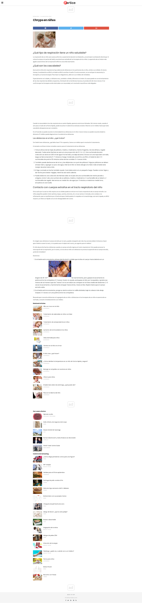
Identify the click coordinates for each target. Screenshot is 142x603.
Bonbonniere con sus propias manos (54, 496)
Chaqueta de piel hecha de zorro (53, 504)
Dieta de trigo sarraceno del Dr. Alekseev (56, 488)
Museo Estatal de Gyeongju (52, 430)
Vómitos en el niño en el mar (52, 346)
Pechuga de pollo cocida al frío (53, 480)
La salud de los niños (45, 16)
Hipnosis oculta (48, 414)
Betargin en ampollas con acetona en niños (57, 369)
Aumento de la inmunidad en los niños (55, 330)
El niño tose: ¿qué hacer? (51, 353)
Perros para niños (48, 559)
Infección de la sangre (50, 543)
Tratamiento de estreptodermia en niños (56, 322)
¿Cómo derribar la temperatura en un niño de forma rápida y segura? (65, 361)
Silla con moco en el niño (51, 306)
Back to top (71, 594)
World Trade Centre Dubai (51, 446)
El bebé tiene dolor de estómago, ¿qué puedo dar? (59, 385)
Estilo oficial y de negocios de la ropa (55, 422)
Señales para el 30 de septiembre (54, 472)
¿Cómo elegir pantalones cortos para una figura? (59, 457)
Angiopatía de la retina (50, 527)
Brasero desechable (49, 520)
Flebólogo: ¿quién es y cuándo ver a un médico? (58, 551)
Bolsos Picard (47, 567)
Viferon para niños (49, 377)
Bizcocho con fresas (49, 575)
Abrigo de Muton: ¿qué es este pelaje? (55, 512)
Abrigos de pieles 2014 (50, 535)
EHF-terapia (47, 465)
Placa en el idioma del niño (51, 393)
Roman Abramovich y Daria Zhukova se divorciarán (59, 438)
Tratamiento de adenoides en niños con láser (57, 314)
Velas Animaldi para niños (51, 338)
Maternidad (36, 16)
